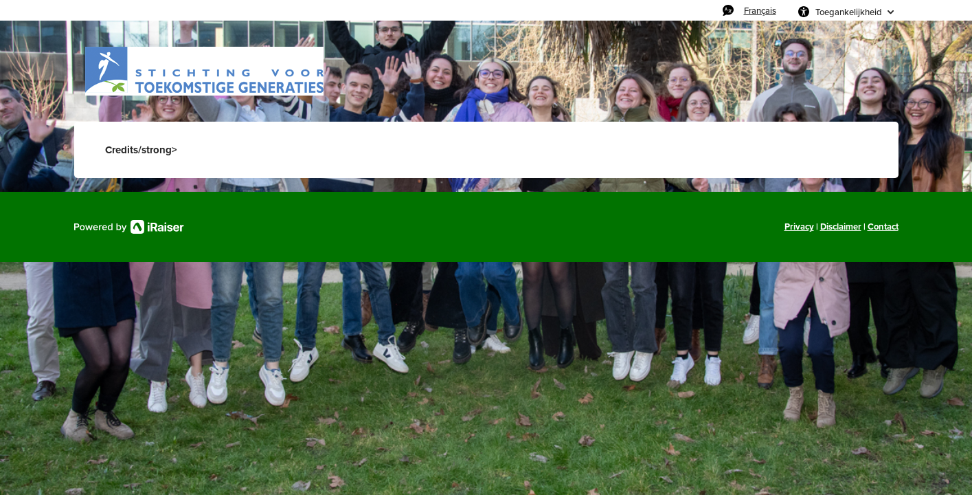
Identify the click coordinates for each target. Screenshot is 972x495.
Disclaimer (840, 226)
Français (760, 10)
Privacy (799, 226)
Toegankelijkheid (848, 12)
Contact (883, 226)
